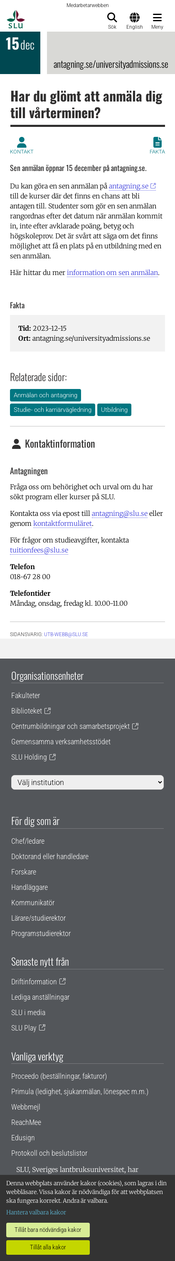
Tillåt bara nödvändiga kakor (48, 1230)
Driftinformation (34, 981)
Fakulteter (25, 695)
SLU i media (28, 1012)
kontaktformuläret (62, 523)
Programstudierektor (41, 933)
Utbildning (114, 410)
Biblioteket (26, 710)
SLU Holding (29, 757)
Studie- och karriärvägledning (52, 410)
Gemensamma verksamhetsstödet (61, 741)
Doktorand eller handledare (50, 856)
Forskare (23, 871)
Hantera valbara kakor (36, 1212)
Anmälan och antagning (45, 395)
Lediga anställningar (40, 997)
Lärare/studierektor (38, 918)
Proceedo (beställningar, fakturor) (59, 1076)
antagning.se (128, 186)
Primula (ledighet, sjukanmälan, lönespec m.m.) (79, 1091)
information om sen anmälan (112, 272)
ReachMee (26, 1122)
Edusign (23, 1137)
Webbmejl (25, 1106)
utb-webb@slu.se (66, 634)
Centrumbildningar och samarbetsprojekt (70, 726)
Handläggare (29, 887)
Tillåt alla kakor (48, 1247)
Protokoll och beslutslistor (49, 1153)
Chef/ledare (27, 841)
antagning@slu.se (120, 513)
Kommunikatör (32, 902)
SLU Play (24, 1027)
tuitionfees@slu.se (39, 550)
